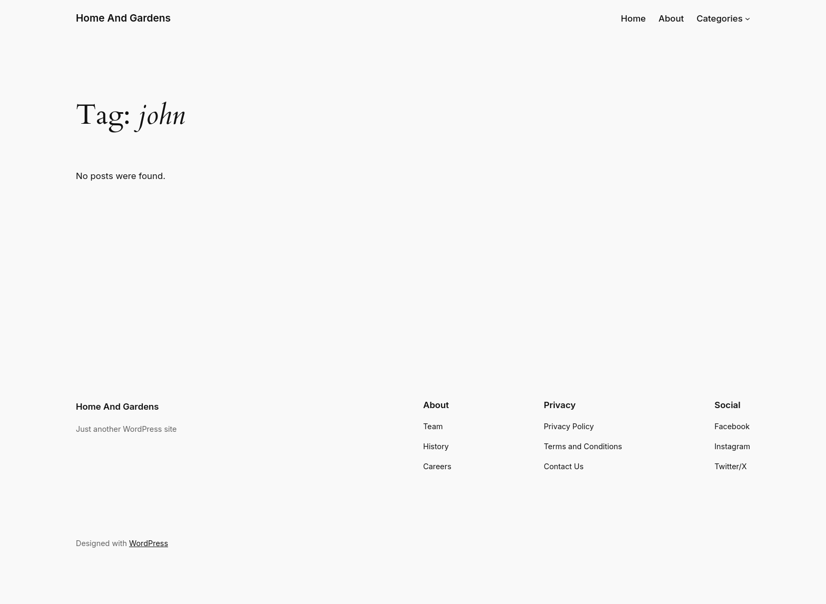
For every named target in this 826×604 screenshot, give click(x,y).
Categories (719, 18)
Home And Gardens (123, 18)
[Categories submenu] (747, 18)
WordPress (148, 543)
